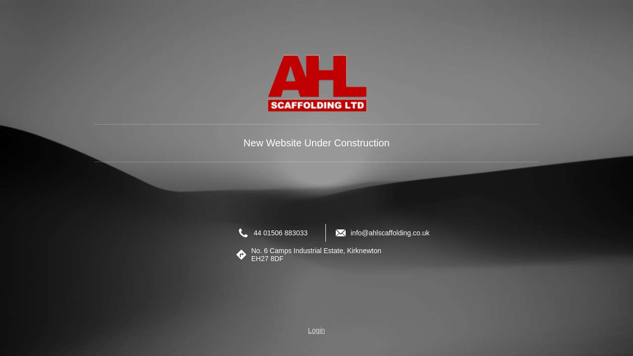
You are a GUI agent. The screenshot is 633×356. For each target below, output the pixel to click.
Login (316, 330)
